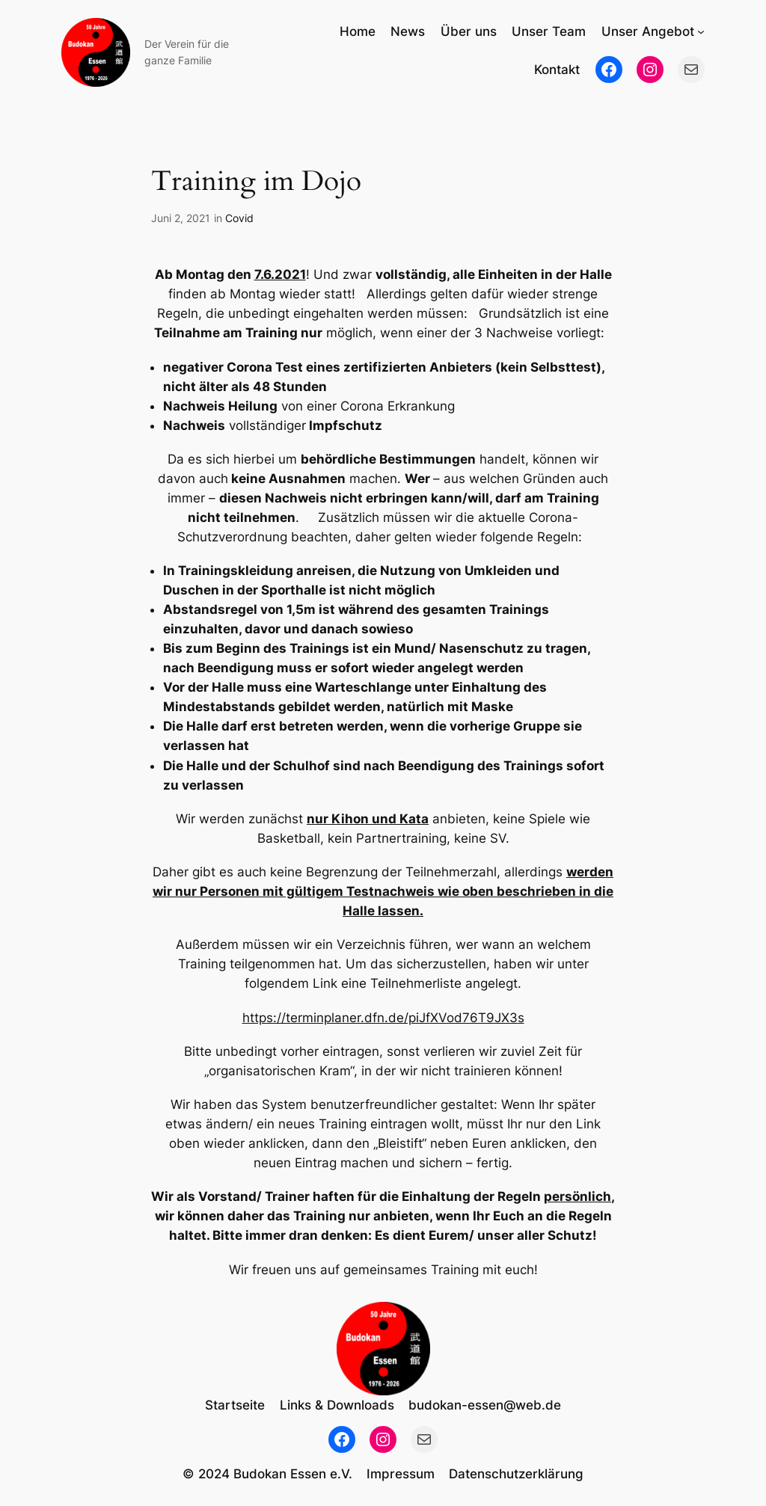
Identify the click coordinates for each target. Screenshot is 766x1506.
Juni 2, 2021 (180, 218)
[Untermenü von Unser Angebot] (701, 31)
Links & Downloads (337, 1405)
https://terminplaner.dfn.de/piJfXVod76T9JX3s (383, 1017)
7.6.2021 (280, 274)
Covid (239, 218)
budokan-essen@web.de (484, 1405)
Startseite (235, 1405)
